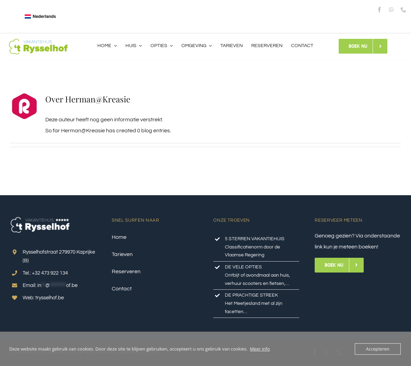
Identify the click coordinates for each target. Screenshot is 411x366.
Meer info (260, 349)
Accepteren (377, 349)
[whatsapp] (391, 9)
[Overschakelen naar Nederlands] (40, 16)
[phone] (403, 9)
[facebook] (379, 9)
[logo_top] (39, 40)
